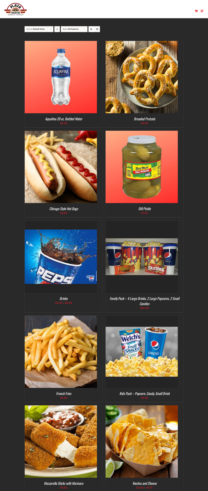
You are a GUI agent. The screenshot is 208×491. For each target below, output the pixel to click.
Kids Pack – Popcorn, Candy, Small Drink (144, 393)
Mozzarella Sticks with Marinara (63, 483)
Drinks (64, 298)
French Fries (63, 393)
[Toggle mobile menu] (202, 10)
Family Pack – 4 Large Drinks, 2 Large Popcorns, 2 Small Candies (144, 301)
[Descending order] (57, 29)
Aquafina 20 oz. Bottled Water (63, 118)
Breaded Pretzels (144, 118)
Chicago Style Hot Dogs (63, 208)
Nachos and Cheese (144, 483)
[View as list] (97, 29)
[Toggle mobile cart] (196, 10)
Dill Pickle (144, 208)
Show (71, 29)
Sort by (36, 29)
